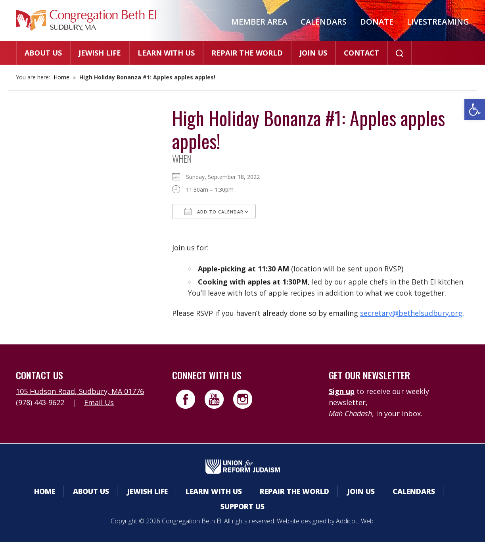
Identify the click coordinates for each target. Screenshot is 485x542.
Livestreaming (438, 21)
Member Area (259, 21)
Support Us (242, 506)
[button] (474, 109)
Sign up (342, 391)
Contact (361, 53)
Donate (376, 21)
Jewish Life (100, 53)
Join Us (313, 53)
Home (61, 77)
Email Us (99, 402)
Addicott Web (355, 521)
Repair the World (247, 53)
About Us (43, 53)
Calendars (324, 21)
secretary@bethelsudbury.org (411, 313)
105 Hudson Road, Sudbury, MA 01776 (80, 391)
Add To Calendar (213, 211)
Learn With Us (166, 53)
